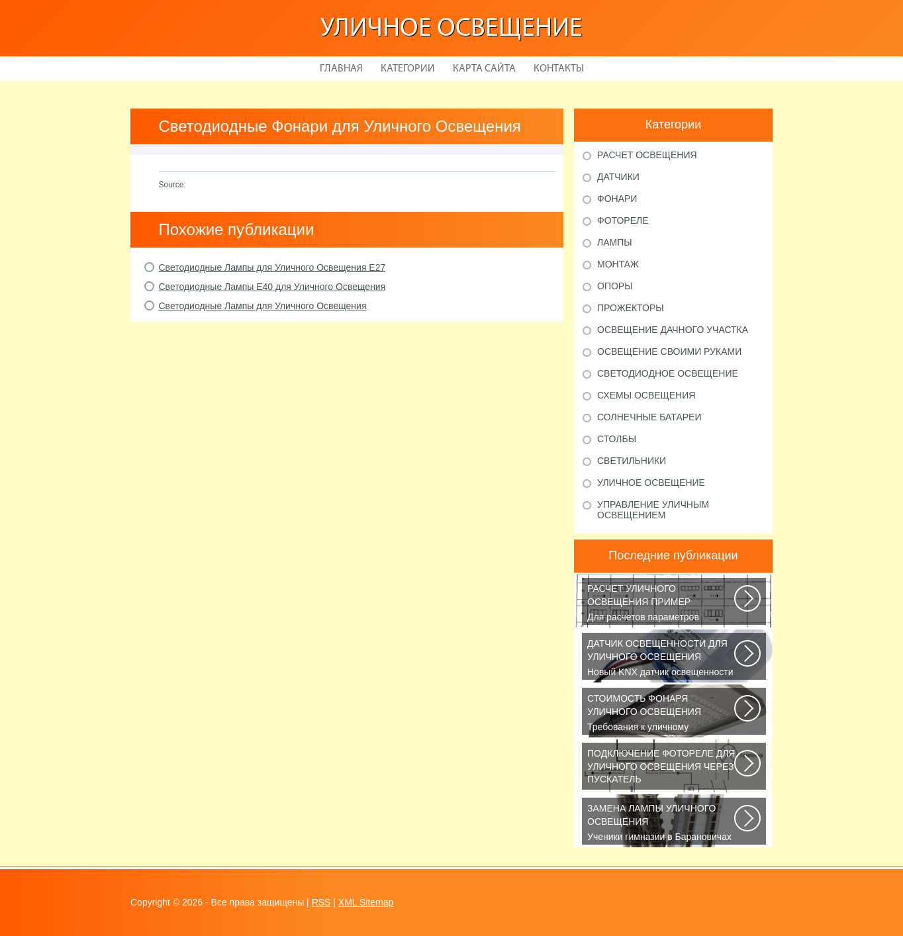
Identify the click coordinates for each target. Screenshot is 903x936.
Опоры (615, 286)
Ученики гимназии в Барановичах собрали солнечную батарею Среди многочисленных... (661, 823)
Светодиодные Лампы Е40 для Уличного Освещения (272, 286)
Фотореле (623, 220)
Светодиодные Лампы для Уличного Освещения (263, 306)
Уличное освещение (451, 29)
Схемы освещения (646, 395)
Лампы (614, 242)
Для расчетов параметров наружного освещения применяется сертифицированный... (661, 604)
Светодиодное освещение (667, 373)
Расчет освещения (647, 155)
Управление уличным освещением (653, 509)
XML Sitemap (366, 902)
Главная (341, 69)
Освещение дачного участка (672, 329)
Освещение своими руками (669, 351)
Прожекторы (630, 308)
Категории (408, 69)
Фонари (617, 198)
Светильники (631, 460)
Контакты (559, 69)
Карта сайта (484, 69)
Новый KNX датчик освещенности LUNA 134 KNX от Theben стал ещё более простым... (661, 658)
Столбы (616, 439)
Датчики (618, 176)
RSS (321, 902)
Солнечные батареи (649, 417)
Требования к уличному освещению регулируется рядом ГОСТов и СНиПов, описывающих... (661, 713)
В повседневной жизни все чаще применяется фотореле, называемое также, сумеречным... (661, 768)
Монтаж (618, 264)
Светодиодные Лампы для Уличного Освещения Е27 (272, 267)
